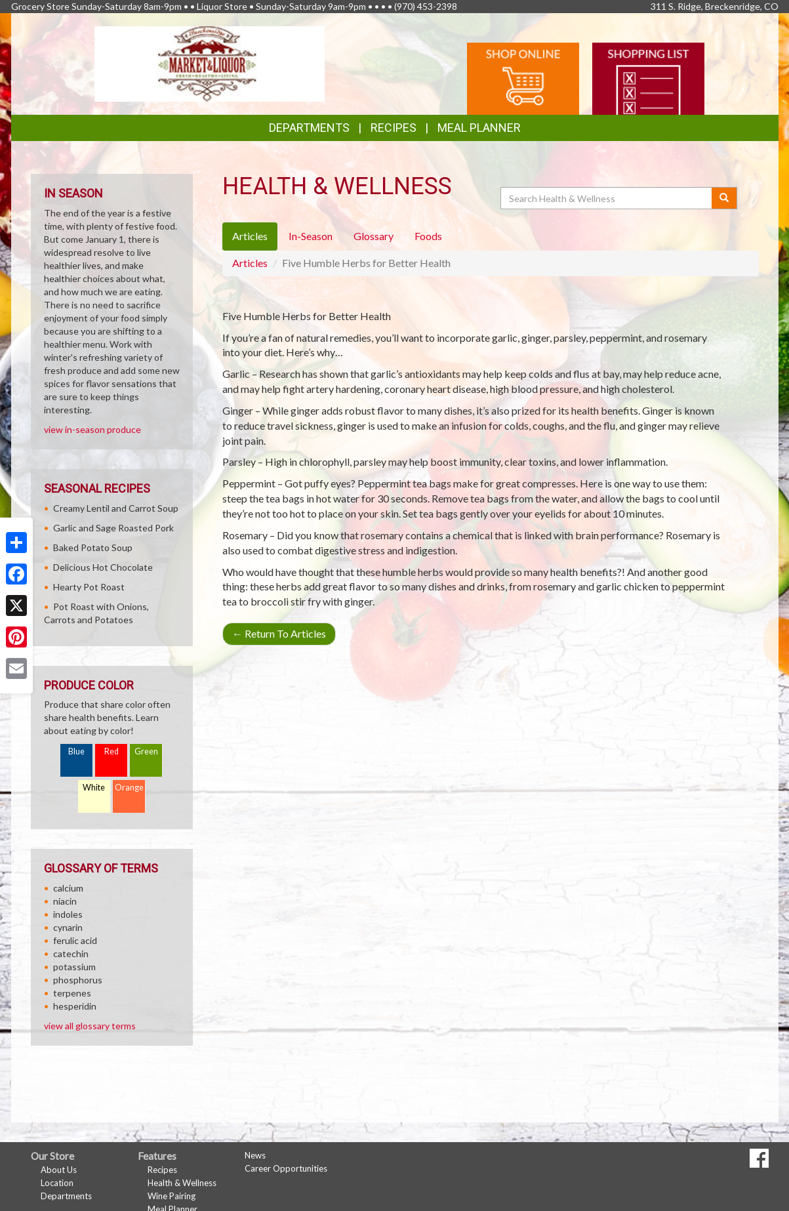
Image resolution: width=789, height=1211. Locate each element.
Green (146, 751)
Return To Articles (279, 633)
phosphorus (77, 979)
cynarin (68, 927)
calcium (68, 887)
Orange (129, 787)
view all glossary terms (90, 1025)
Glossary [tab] (374, 236)
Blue (76, 751)
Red (111, 751)
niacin (65, 901)
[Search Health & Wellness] (607, 198)
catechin (71, 953)
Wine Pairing (171, 1196)
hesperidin (74, 1006)
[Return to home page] (209, 62)
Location (57, 1183)
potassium (74, 966)
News (255, 1155)
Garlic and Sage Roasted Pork (113, 527)
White (94, 787)
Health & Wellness (182, 1183)
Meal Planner (479, 127)
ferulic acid (75, 940)
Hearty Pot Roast (89, 586)
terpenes (72, 992)
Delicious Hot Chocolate (103, 567)
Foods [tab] (428, 236)
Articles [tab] (250, 236)
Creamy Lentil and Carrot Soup (115, 508)
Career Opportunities (286, 1168)
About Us (59, 1169)
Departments (66, 1196)
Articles (250, 263)
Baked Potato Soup (92, 547)
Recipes (393, 127)
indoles (68, 914)
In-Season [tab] (311, 236)
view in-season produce (92, 429)
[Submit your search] (724, 198)
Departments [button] (309, 127)
